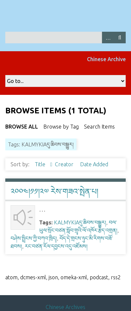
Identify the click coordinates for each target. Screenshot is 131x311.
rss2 (116, 277)
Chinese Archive (106, 59)
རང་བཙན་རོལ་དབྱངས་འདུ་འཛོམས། (56, 246)
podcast (99, 277)
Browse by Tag (61, 127)
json (53, 277)
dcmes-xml (33, 277)
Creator (65, 164)
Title (41, 164)
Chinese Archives (65, 307)
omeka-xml (74, 277)
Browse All (21, 127)
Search (120, 37)
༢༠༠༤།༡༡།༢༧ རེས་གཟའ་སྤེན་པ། (54, 191)
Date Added (94, 164)
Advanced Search (108, 37)
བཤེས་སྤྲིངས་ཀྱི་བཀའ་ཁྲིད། (34, 238)
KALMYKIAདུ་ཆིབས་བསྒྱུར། (80, 222)
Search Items (99, 127)
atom (11, 277)
